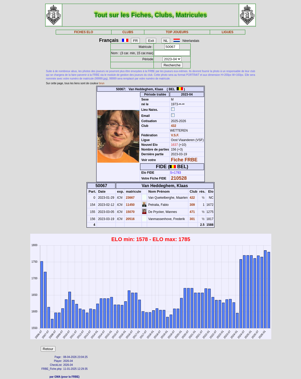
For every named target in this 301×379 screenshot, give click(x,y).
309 (192, 205)
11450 (130, 205)
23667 (130, 198)
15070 (130, 212)
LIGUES (227, 32)
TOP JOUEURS (177, 32)
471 (192, 212)
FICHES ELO (83, 32)
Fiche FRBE (184, 159)
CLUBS (128, 32)
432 (173, 126)
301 (192, 219)
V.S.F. (175, 135)
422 (192, 198)
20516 (130, 219)
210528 (179, 178)
